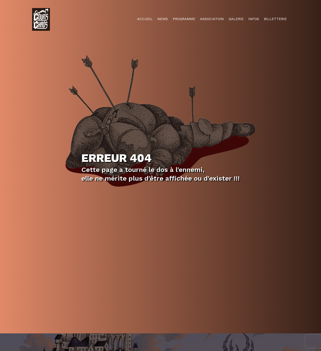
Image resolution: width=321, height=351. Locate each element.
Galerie (236, 19)
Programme (184, 19)
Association (212, 19)
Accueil (145, 19)
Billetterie (275, 19)
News (162, 19)
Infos (253, 19)
